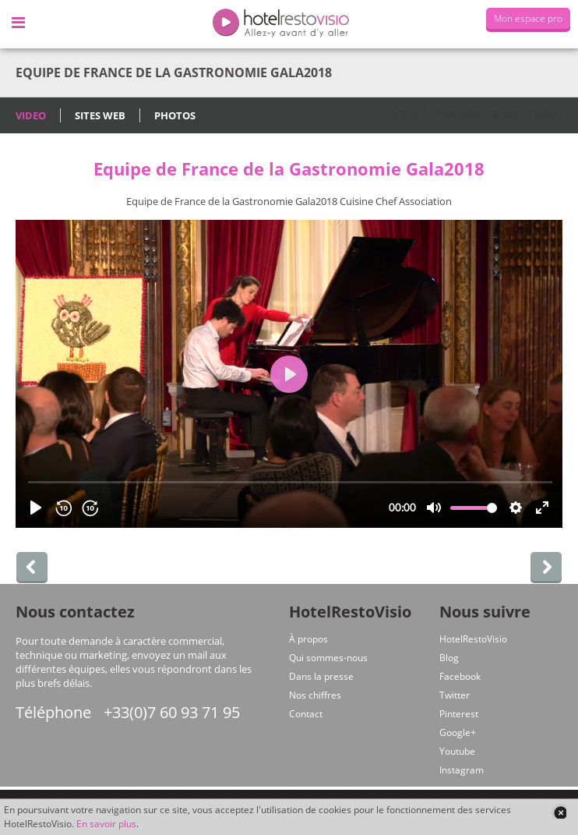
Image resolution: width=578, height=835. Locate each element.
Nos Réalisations (480, 113)
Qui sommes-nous (328, 657)
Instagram (461, 770)
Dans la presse (321, 676)
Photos (175, 115)
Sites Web (100, 115)
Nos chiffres (315, 695)
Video (31, 115)
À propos (308, 639)
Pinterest (458, 713)
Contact (305, 713)
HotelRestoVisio (473, 639)
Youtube (457, 751)
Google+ (457, 732)
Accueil (408, 113)
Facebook (460, 676)
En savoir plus (106, 823)
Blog (449, 657)
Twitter (454, 695)
